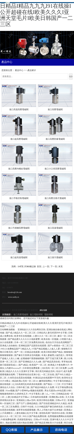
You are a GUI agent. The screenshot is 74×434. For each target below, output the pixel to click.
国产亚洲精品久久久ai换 (30, 362)
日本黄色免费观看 (31, 368)
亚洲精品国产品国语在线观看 (33, 345)
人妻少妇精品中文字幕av (18, 397)
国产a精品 (24, 365)
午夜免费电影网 (8, 419)
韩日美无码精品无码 (45, 371)
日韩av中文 (61, 400)
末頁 (60, 266)
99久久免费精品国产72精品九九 (16, 349)
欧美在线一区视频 (50, 339)
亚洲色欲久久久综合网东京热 (32, 329)
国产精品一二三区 (52, 384)
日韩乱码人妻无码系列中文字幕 (52, 333)
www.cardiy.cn (13, 297)
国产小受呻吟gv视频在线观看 (29, 390)
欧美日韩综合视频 (46, 400)
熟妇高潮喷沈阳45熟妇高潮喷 (20, 423)
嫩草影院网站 (45, 381)
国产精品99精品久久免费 (43, 387)
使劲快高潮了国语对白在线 (52, 413)
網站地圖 (43, 310)
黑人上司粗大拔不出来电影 (50, 410)
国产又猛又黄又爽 (54, 358)
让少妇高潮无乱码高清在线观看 (27, 384)
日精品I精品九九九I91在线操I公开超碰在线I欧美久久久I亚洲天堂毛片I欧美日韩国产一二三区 (36, 15)
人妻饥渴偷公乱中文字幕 (26, 413)
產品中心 (19, 70)
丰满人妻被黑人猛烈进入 (53, 355)
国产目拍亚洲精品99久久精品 (53, 403)
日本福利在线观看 (39, 397)
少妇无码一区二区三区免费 (54, 368)
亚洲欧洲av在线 (56, 397)
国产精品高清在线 (51, 362)
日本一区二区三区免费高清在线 (29, 342)
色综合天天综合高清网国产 (59, 342)
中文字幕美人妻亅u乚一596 (42, 394)
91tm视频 (10, 390)
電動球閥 (48, 314)
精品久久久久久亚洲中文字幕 (20, 371)
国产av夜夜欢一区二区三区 (60, 345)
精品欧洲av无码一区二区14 (25, 381)
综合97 (59, 371)
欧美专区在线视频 (23, 336)
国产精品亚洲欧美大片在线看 (49, 423)
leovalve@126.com (15, 292)
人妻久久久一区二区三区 (45, 336)
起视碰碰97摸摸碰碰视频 (33, 358)
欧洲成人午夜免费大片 (59, 365)
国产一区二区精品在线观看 (27, 352)
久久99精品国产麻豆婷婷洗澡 (49, 407)
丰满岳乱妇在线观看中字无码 (47, 378)
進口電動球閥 (36, 314)
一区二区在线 (48, 374)
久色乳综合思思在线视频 (20, 378)
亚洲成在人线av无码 (26, 400)
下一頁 (54, 266)
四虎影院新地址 (25, 419)
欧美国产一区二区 (38, 365)
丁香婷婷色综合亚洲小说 (28, 374)
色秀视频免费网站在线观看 (60, 416)
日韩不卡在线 (27, 407)
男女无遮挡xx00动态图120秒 (58, 390)
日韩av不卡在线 (41, 419)
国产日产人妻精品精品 (27, 403)
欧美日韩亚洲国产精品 (52, 352)
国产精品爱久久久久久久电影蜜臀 (24, 339)
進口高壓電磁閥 (20, 314)
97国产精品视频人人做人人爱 (46, 349)
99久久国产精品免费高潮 (35, 416)
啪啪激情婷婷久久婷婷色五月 (14, 394)
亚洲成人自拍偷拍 (9, 345)
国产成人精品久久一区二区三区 (21, 333)
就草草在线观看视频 (26, 410)
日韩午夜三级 (23, 387)
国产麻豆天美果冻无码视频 (27, 355)
